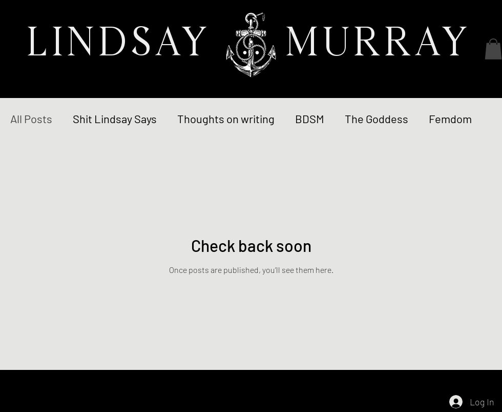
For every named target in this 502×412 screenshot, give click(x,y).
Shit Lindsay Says (115, 118)
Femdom (450, 118)
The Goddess (376, 118)
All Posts (31, 118)
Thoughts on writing (226, 118)
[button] (493, 49)
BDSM (309, 118)
